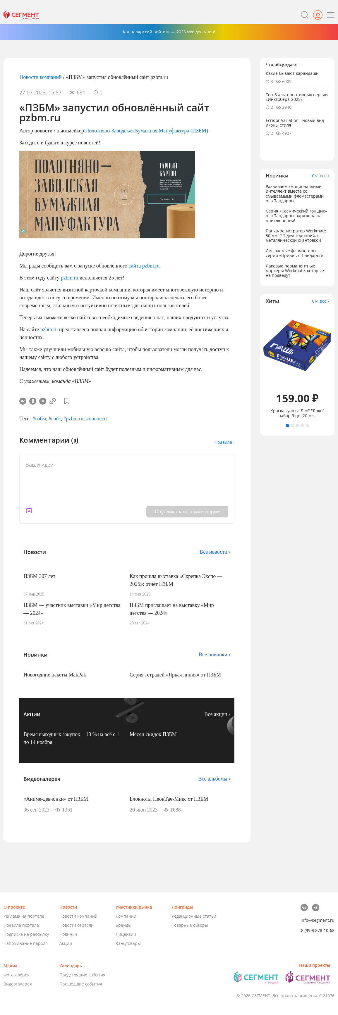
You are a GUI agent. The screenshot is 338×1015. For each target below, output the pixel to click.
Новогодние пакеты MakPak (54, 675)
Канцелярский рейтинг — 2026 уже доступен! (169, 31)
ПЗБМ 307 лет (39, 576)
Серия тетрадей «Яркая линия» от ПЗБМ (175, 675)
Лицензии (126, 934)
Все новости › (215, 552)
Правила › (224, 442)
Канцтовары (128, 943)
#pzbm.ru (73, 419)
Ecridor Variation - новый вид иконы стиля (295, 123)
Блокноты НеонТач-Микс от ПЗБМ (169, 799)
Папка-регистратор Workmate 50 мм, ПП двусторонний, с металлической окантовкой (296, 235)
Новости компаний (40, 77)
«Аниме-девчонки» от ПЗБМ (55, 799)
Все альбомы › (214, 779)
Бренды (123, 925)
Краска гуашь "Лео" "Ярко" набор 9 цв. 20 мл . (297, 413)
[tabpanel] (297, 364)
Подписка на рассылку (26, 934)
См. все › (320, 175)
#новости (96, 419)
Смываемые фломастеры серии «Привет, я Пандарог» (294, 253)
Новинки (68, 934)
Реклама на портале (24, 916)
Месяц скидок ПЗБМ (153, 734)
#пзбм (39, 419)
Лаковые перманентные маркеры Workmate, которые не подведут (295, 270)
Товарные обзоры (190, 925)
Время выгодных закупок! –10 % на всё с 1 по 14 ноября (71, 738)
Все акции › (217, 714)
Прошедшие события (80, 984)
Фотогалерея (17, 975)
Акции (65, 943)
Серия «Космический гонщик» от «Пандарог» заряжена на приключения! (296, 215)
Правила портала (21, 925)
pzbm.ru (69, 278)
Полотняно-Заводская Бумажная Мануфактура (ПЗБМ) (146, 131)
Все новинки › (214, 654)
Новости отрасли (76, 925)
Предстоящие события (82, 975)
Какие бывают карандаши (292, 73)
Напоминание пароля (26, 943)
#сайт (55, 419)
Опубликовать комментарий (187, 511)
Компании (126, 916)
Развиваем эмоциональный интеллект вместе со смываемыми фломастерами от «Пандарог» (295, 193)
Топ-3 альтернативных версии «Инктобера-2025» (297, 97)
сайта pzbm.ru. (144, 266)
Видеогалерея (18, 984)
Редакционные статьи (194, 916)
